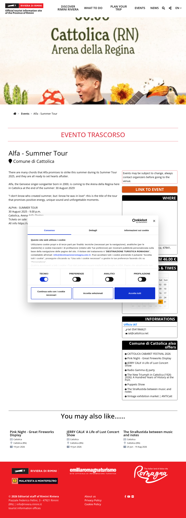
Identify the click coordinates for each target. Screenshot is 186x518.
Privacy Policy (93, 500)
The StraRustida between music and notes (148, 390)
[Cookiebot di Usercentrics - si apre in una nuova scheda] (134, 221)
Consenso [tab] (49, 230)
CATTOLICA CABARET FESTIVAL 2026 (148, 353)
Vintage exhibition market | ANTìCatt (148, 396)
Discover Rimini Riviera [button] (68, 8)
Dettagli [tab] (93, 230)
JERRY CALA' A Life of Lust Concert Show (146, 364)
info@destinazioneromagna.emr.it (72, 255)
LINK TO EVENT (150, 189)
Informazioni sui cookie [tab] (136, 230)
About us (90, 496)
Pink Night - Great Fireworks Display (148, 358)
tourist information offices (25, 508)
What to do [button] (93, 8)
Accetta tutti (134, 293)
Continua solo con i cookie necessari (51, 293)
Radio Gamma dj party (140, 370)
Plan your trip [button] (118, 8)
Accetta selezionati (93, 293)
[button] (163, 9)
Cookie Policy (93, 504)
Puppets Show (135, 384)
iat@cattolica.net (138, 333)
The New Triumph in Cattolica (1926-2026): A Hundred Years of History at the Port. (149, 377)
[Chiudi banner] (154, 221)
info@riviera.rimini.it (29, 504)
